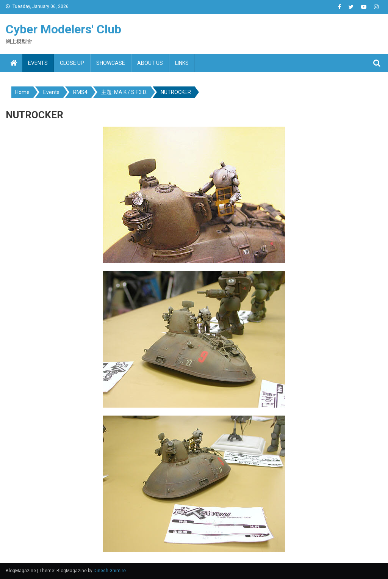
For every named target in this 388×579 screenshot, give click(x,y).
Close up (72, 63)
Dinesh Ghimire (110, 570)
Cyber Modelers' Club (63, 29)
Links (182, 63)
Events (38, 63)
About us (150, 63)
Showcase (110, 63)
